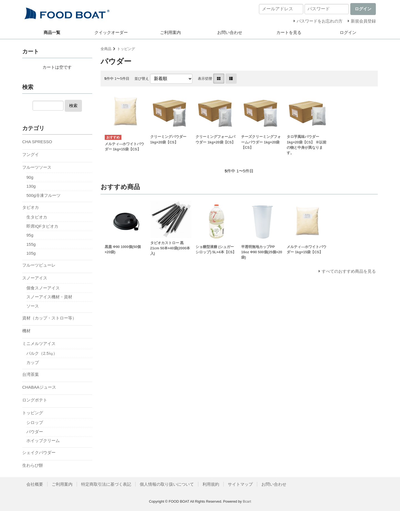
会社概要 (34, 484)
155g (31, 244)
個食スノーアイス (43, 288)
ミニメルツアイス (39, 343)
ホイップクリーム (43, 440)
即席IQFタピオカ (42, 226)
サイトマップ (240, 484)
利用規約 (210, 484)
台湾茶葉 (30, 374)
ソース (32, 306)
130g (31, 186)
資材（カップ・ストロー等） (49, 318)
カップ (32, 362)
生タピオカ (36, 217)
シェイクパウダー (39, 452)
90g (29, 177)
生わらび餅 (32, 465)
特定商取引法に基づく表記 (106, 484)
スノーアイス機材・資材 (49, 296)
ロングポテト (34, 400)
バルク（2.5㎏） (41, 353)
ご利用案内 (170, 32)
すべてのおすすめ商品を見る (349, 271)
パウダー (34, 431)
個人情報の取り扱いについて (167, 484)
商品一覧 (52, 32)
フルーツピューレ (39, 265)
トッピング (126, 49)
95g (29, 235)
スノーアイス (34, 278)
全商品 (106, 49)
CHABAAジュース (39, 387)
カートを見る (288, 32)
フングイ (30, 154)
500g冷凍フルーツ (43, 195)
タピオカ (30, 207)
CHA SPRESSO (37, 141)
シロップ (34, 422)
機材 (26, 330)
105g (31, 253)
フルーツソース (36, 167)
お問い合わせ (229, 32)
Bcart (247, 501)
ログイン (348, 32)
